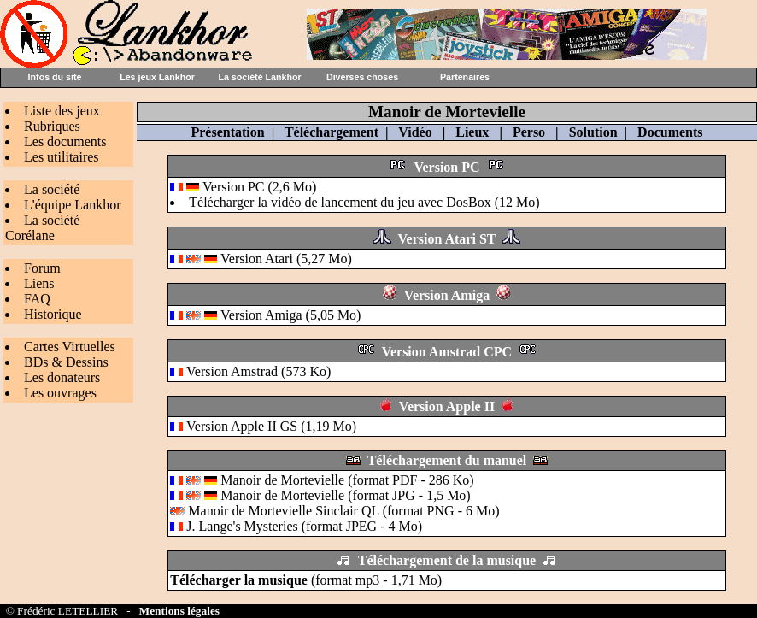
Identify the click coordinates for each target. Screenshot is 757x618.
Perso (529, 132)
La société (51, 189)
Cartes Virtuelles (69, 346)
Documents (669, 132)
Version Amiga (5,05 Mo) (290, 315)
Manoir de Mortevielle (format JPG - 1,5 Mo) (320, 495)
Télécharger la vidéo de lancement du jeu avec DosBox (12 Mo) (364, 202)
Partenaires (465, 77)
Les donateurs (62, 377)
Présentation (227, 132)
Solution (593, 132)
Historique (53, 314)
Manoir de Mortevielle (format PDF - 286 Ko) (321, 480)
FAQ (37, 298)
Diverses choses (362, 77)
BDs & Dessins (66, 362)
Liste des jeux (62, 110)
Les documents (65, 141)
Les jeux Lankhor (157, 77)
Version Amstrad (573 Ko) (258, 371)
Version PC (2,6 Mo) (259, 187)
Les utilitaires (61, 157)
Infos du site (55, 77)
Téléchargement (331, 132)
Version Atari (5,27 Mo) (286, 258)
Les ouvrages (60, 393)
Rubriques (52, 126)
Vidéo (414, 132)
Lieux (472, 132)
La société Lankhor (259, 77)
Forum (42, 268)
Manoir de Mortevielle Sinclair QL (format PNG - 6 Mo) (334, 510)
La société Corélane (42, 228)
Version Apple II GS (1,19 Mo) (271, 426)
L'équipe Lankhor (72, 204)
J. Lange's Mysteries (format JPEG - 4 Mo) (296, 526)
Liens (39, 283)
